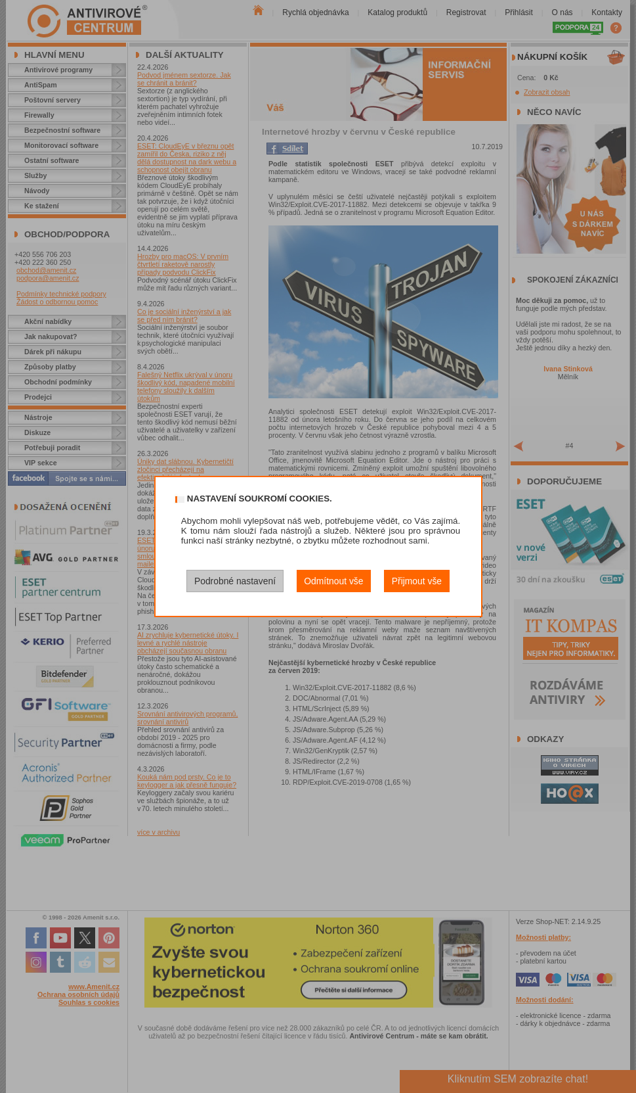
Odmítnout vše (333, 581)
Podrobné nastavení (235, 581)
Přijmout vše (417, 581)
